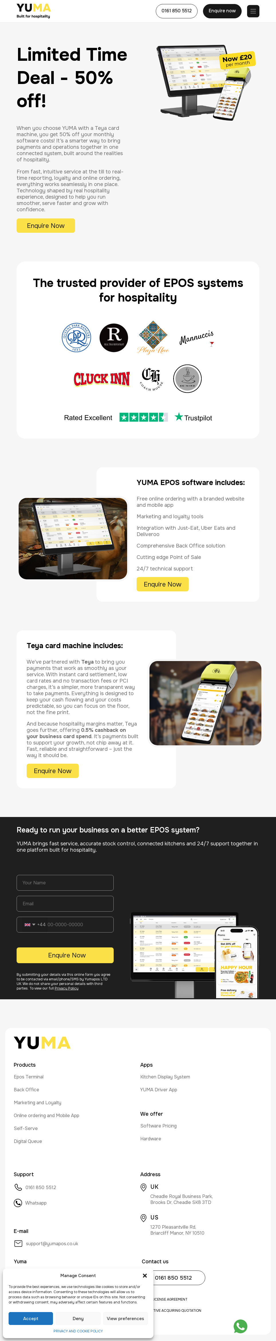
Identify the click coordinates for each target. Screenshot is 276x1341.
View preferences (125, 1319)
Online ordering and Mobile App (46, 1116)
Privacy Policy (66, 988)
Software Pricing (158, 1126)
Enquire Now (46, 226)
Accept (30, 1319)
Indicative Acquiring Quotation (171, 1310)
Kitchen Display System (165, 1077)
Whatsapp (30, 1203)
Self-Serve (26, 1128)
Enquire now (222, 11)
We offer (151, 1114)
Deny (78, 1319)
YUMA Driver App (158, 1090)
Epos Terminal (29, 1077)
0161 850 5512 (176, 11)
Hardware (150, 1139)
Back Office (26, 1090)
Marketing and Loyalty (37, 1103)
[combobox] (35, 924)
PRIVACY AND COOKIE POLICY (78, 1331)
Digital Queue (28, 1141)
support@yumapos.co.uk (46, 1243)
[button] (145, 1276)
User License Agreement (165, 1299)
